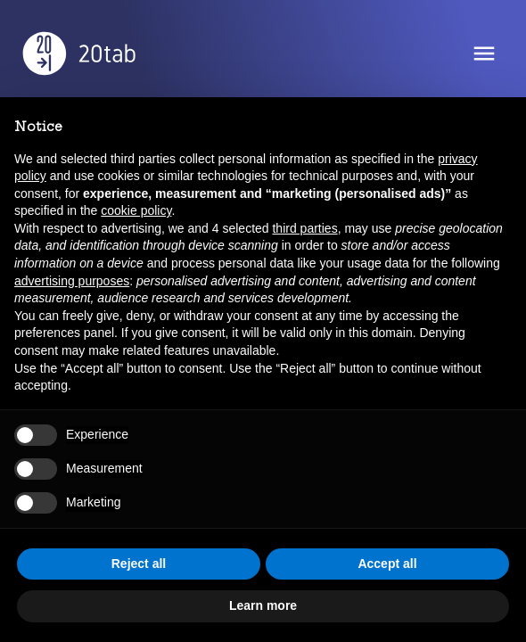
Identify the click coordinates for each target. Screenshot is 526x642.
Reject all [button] (138, 563)
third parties (304, 228)
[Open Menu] (484, 55)
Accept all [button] (387, 563)
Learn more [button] (263, 605)
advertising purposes (71, 281)
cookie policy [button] (136, 210)
